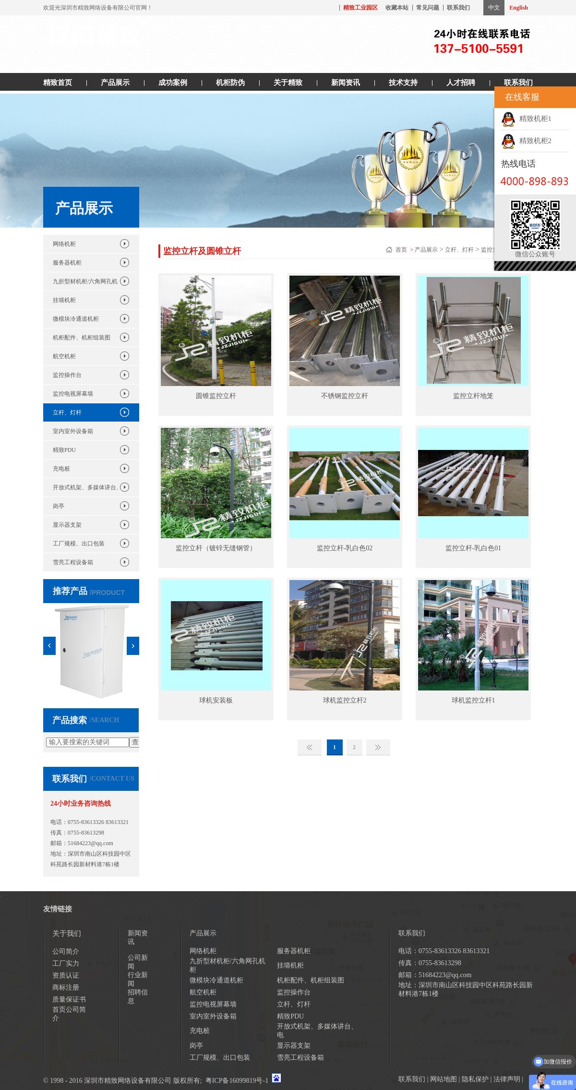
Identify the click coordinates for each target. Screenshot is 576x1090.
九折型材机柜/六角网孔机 (85, 281)
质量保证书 (69, 999)
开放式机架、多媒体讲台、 (87, 487)
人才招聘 (460, 82)
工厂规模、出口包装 (79, 543)
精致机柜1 (526, 118)
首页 (402, 249)
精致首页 (57, 82)
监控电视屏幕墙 (73, 393)
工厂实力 (65, 963)
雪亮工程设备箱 (73, 562)
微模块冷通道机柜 (76, 318)
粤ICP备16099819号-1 (236, 1080)
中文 (494, 7)
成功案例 (172, 82)
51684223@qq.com (90, 843)
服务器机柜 (67, 262)
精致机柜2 (526, 141)
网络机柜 (64, 244)
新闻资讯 (345, 82)
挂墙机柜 (64, 300)
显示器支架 (67, 524)
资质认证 (65, 975)
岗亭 (58, 506)
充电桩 (61, 468)
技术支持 (403, 82)
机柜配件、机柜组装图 (81, 337)
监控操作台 (67, 375)
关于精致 (288, 82)
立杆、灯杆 (67, 412)
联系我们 (458, 7)
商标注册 (65, 987)
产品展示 (115, 82)
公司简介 (65, 951)
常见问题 (427, 7)
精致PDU (64, 450)
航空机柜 (64, 356)
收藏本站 (396, 7)
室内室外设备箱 (73, 431)
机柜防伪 (230, 82)
